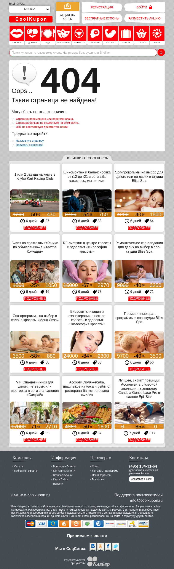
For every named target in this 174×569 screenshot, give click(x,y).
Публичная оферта (25, 470)
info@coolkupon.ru (146, 500)
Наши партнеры (101, 475)
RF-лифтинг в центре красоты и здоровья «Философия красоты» (87, 247)
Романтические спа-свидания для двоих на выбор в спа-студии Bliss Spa (139, 247)
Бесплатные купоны (102, 18)
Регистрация (102, 7)
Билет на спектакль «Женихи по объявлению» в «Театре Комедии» (34, 247)
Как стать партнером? (105, 470)
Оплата (18, 466)
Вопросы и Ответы (64, 466)
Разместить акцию (144, 18)
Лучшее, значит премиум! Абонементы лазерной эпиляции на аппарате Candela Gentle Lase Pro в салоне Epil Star (139, 388)
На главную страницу (30, 140)
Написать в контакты (29, 144)
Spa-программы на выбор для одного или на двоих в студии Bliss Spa (139, 176)
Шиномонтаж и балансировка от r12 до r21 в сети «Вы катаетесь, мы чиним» (87, 176)
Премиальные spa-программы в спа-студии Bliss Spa (139, 318)
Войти (144, 7)
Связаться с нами (141, 479)
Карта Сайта (60, 479)
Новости (58, 483)
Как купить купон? (64, 470)
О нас (95, 466)
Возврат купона (62, 475)
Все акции (98, 479)
